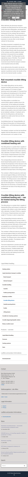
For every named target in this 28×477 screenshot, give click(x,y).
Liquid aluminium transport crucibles (11, 273)
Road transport (7, 277)
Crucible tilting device (9, 300)
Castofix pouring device (9, 304)
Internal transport (8, 281)
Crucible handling (6, 284)
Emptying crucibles (7, 296)
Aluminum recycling (6, 440)
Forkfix (5, 308)
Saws (3, 347)
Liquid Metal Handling (7, 335)
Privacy (4, 407)
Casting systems (6, 343)
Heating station (6, 269)
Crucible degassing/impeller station (11, 320)
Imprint (4, 406)
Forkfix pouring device (9, 292)
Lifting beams (7, 312)
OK (15, 17)
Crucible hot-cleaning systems (10, 316)
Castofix (6, 288)
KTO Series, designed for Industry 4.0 (10, 446)
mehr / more (4, 397)
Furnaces (4, 339)
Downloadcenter (6, 358)
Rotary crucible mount (8, 324)
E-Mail (2, 384)
